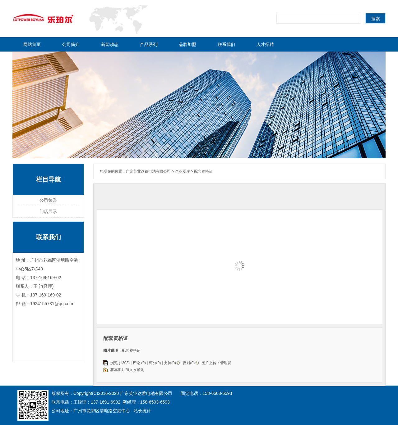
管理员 (225, 363)
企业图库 (182, 171)
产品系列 (148, 44)
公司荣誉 (48, 200)
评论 (136, 363)
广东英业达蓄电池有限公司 (148, 171)
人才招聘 (265, 44)
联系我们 (226, 44)
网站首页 (32, 44)
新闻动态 (109, 44)
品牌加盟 (187, 44)
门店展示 (48, 211)
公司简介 (71, 44)
